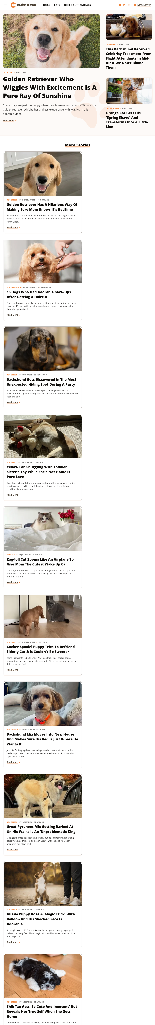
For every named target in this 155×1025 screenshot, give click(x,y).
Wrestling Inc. (121, 1003)
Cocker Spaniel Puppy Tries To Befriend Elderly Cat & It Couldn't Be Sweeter (127, 280)
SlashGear (141, 999)
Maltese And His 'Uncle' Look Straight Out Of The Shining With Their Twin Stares (127, 457)
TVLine (98, 1003)
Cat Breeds (63, 268)
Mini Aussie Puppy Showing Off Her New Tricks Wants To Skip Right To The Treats (25, 810)
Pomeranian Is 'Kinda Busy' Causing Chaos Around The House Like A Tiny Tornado (127, 631)
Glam (88, 994)
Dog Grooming (65, 182)
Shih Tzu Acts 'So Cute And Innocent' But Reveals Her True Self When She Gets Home (26, 454)
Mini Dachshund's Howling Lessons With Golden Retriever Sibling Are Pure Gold (128, 810)
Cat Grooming (112, 108)
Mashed (43, 999)
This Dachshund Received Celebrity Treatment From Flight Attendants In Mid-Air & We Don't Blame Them (128, 58)
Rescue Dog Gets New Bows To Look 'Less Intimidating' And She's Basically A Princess (76, 633)
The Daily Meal (59, 1003)
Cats (57, 5)
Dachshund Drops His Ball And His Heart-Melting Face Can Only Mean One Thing (77, 810)
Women (108, 1003)
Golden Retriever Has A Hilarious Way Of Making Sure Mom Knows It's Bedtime (25, 193)
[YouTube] (120, 5)
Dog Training (13, 798)
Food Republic (58, 994)
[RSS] (129, 5)
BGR (11, 994)
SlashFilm (129, 999)
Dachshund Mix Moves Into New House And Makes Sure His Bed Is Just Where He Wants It (26, 367)
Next (83, 952)
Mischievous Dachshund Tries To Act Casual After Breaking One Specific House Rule (26, 723)
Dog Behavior (13, 353)
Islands (12, 999)
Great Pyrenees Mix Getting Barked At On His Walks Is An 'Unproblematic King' (76, 365)
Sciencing (116, 999)
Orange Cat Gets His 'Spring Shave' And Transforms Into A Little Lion (127, 120)
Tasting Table (42, 1003)
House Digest (126, 994)
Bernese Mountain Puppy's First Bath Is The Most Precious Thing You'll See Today (26, 631)
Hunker (139, 994)
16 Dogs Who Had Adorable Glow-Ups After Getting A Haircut (74, 193)
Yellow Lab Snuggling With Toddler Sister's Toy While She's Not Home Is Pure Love (25, 280)
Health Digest (110, 994)
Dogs (46, 5)
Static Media (62, 983)
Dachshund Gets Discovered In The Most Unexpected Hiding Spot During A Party (127, 196)
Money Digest (57, 999)
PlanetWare (103, 999)
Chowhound (22, 994)
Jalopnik (23, 999)
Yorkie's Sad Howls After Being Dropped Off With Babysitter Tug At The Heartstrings (126, 897)
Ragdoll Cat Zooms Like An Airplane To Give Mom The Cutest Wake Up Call (76, 280)
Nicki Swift (71, 999)
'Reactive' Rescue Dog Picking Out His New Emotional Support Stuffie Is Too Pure (77, 544)
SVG (31, 1003)
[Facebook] (115, 5)
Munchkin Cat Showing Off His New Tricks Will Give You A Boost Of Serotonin (76, 895)
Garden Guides (75, 994)
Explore (35, 994)
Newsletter (142, 5)
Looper (33, 999)
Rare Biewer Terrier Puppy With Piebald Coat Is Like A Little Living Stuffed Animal (127, 721)
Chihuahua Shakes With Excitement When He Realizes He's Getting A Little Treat (128, 544)
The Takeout (85, 1003)
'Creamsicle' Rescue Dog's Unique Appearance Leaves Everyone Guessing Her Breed (75, 457)
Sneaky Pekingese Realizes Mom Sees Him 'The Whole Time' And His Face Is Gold (26, 895)
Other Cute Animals (77, 5)
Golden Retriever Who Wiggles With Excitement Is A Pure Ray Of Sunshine (50, 87)
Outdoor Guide (87, 999)
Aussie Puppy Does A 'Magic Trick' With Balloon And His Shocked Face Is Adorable (127, 367)
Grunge (97, 994)
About (65, 977)
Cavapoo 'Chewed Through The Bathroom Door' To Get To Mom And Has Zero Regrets (76, 723)
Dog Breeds (8, 73)
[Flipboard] (124, 5)
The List (73, 1003)
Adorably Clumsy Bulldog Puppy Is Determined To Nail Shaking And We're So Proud (26, 547)
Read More (8, 120)
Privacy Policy (83, 977)
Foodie (44, 994)
